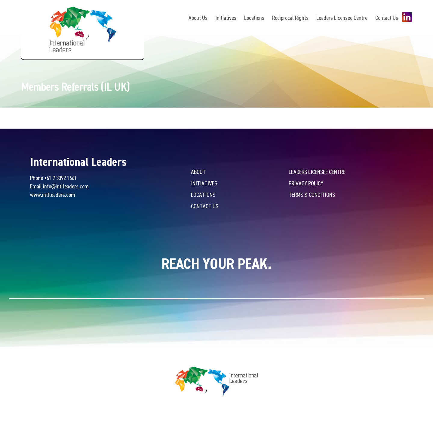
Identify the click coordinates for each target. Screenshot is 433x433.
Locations (254, 17)
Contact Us (386, 17)
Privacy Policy (306, 183)
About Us (198, 17)
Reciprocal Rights (290, 17)
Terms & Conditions (312, 194)
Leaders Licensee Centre (341, 17)
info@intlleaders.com (66, 186)
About (198, 171)
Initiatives (225, 17)
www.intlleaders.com (52, 194)
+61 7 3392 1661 (60, 177)
